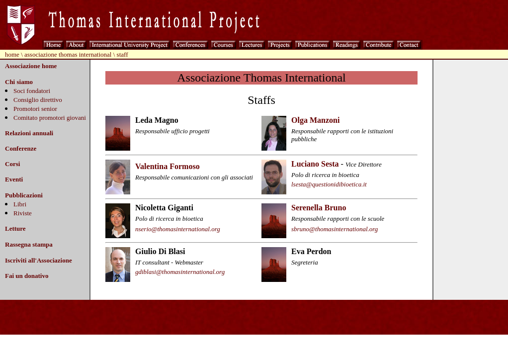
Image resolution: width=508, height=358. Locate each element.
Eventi (14, 179)
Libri (19, 204)
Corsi (12, 164)
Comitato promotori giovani (49, 117)
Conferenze (20, 148)
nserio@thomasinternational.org (177, 229)
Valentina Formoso (167, 166)
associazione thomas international (67, 54)
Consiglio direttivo (37, 99)
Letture (15, 228)
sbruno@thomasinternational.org (334, 229)
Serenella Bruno (318, 207)
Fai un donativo (26, 275)
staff (122, 54)
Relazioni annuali (29, 133)
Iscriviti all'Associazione (38, 260)
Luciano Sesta (315, 164)
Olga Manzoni (315, 120)
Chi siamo (19, 82)
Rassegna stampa (29, 244)
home (12, 54)
